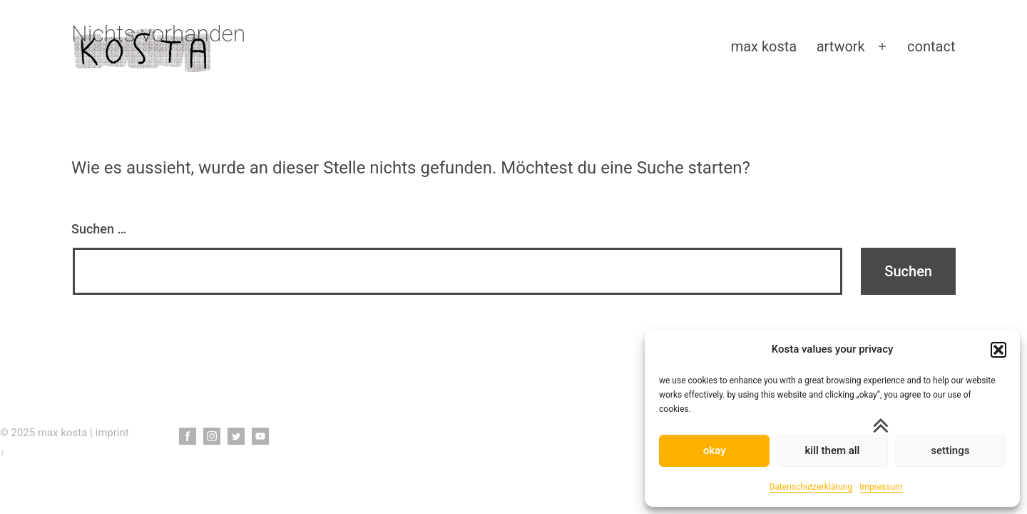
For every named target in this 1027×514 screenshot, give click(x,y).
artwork (841, 46)
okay (714, 450)
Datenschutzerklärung (810, 487)
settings (950, 450)
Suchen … (98, 228)
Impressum (880, 487)
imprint (112, 432)
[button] (998, 350)
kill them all (832, 450)
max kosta (764, 46)
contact (931, 46)
